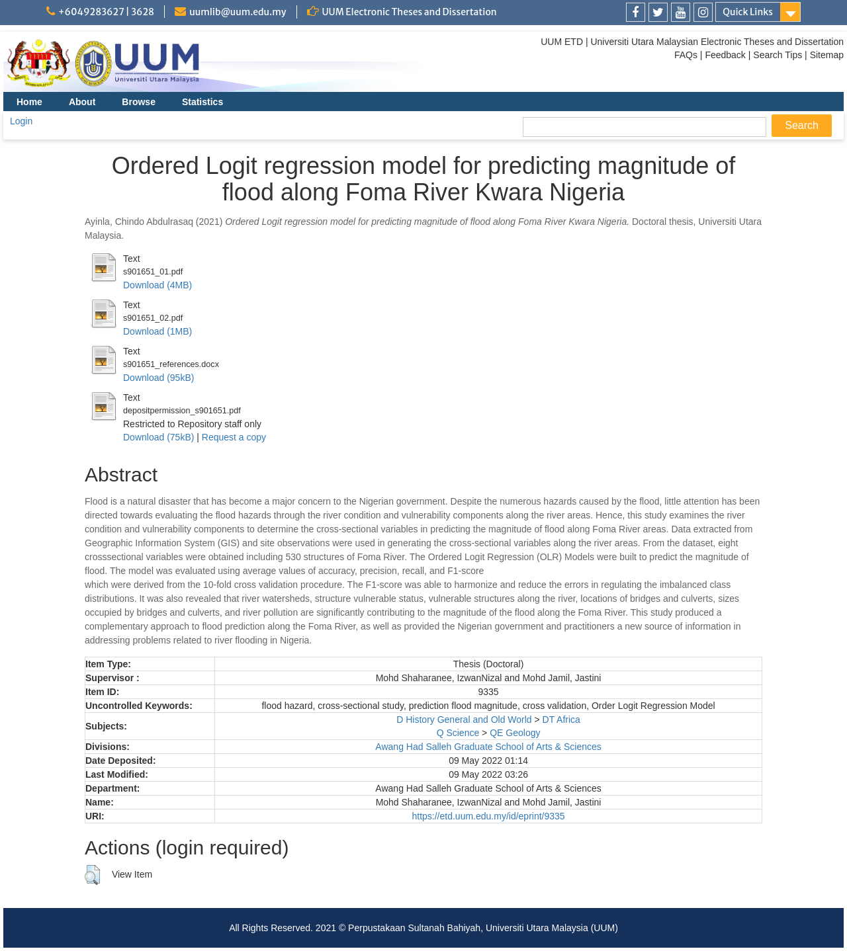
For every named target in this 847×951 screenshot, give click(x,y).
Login (21, 121)
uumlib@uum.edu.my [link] (237, 12)
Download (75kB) (158, 437)
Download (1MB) (157, 331)
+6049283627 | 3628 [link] (106, 12)
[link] (635, 12)
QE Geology (515, 732)
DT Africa (561, 719)
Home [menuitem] (29, 102)
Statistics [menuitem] (202, 102)
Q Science (458, 732)
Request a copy (234, 437)
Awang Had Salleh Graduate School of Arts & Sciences (488, 746)
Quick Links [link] (748, 12)
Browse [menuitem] (139, 102)
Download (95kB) (158, 377)
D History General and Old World (463, 719)
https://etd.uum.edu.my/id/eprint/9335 (488, 816)
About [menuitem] (82, 102)
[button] (92, 875)
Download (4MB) (157, 285)
